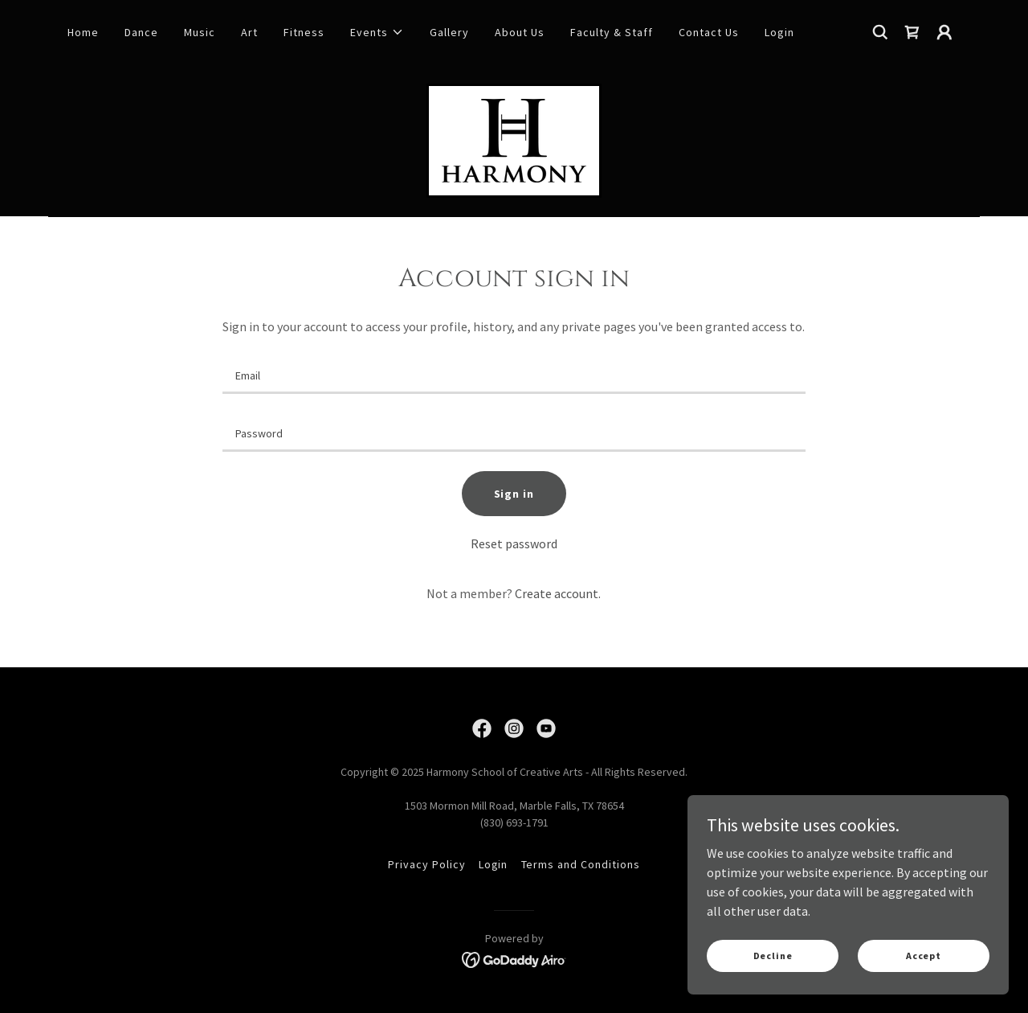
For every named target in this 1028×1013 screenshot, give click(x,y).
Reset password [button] (514, 543)
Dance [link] (141, 32)
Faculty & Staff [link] (611, 32)
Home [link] (83, 32)
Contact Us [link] (709, 32)
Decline (773, 955)
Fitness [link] (304, 32)
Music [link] (199, 32)
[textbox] (513, 374)
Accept (923, 955)
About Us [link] (520, 32)
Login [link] (779, 32)
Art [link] (249, 32)
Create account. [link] (558, 593)
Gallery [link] (449, 32)
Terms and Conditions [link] (581, 864)
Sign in (514, 493)
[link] (912, 32)
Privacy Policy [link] (427, 864)
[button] (377, 32)
